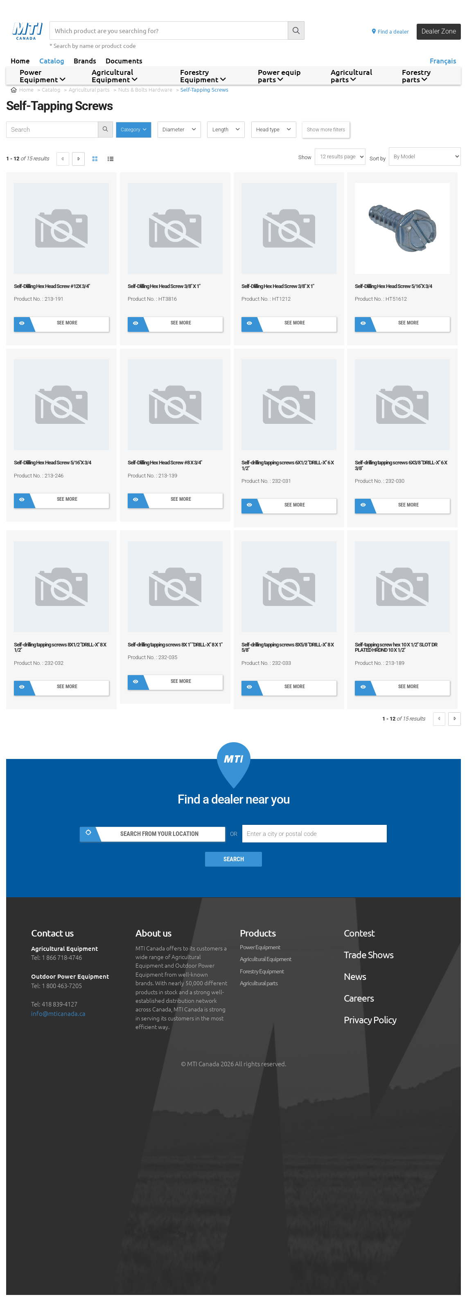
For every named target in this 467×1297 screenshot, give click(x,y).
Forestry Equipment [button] (203, 75)
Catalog (51, 60)
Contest (359, 934)
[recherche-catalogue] (52, 130)
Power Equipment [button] (42, 75)
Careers (359, 999)
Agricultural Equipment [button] (115, 75)
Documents (124, 60)
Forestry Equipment (262, 972)
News (355, 978)
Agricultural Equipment (265, 960)
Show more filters (329, 129)
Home (20, 60)
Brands (85, 60)
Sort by (378, 158)
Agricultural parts (89, 89)
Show (304, 157)
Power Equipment (260, 948)
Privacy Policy (370, 1021)
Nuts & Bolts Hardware (145, 89)
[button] (181, 130)
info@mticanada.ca (58, 1015)
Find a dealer (387, 31)
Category (132, 129)
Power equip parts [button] (279, 75)
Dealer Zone (437, 31)
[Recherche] (168, 30)
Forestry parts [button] (416, 75)
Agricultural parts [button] (351, 75)
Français (443, 60)
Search (233, 861)
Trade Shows (368, 956)
